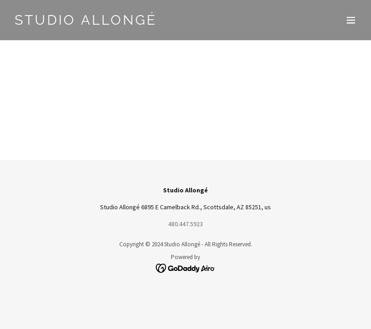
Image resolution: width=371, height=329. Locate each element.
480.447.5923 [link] (185, 224)
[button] (351, 20)
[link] (86, 22)
